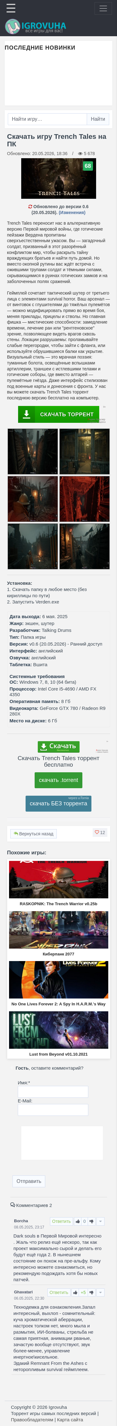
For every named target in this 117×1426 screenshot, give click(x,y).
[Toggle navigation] (103, 8)
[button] (100, 832)
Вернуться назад (33, 833)
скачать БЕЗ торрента (58, 803)
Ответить (61, 1221)
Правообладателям (32, 1419)
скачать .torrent (58, 780)
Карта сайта (70, 1419)
